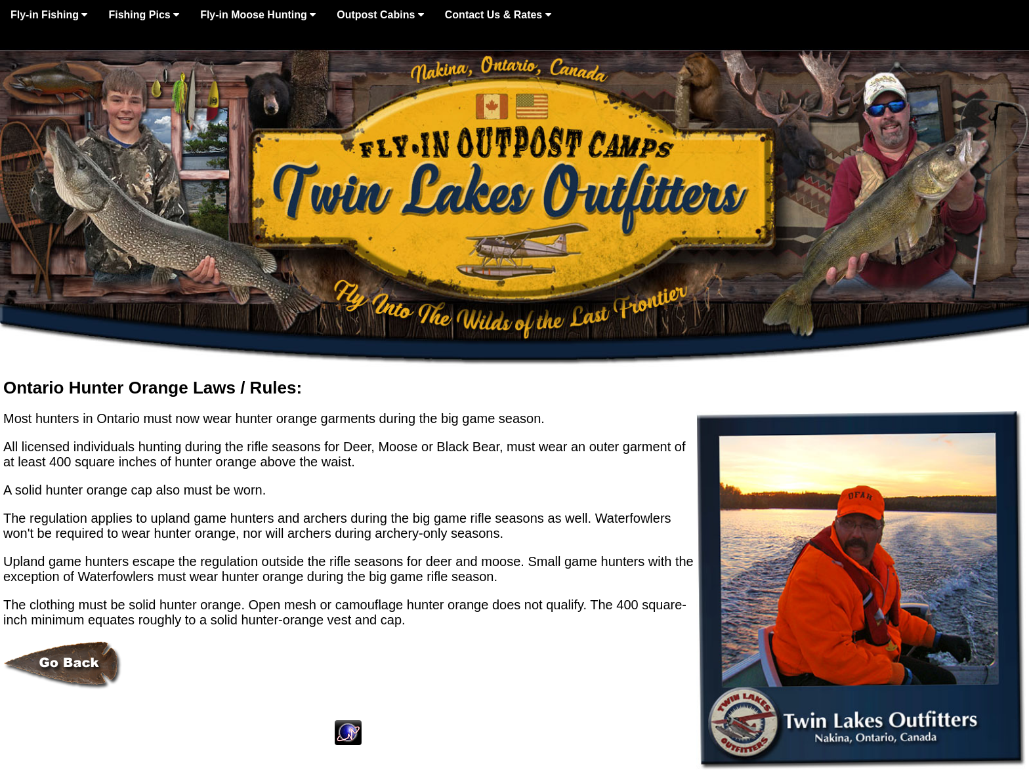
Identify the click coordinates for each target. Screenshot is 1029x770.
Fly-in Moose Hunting (258, 14)
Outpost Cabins (380, 14)
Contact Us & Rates (498, 14)
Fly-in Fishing (48, 14)
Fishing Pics (143, 14)
